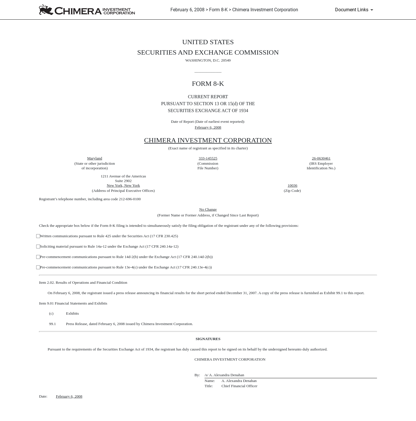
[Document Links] (355, 10)
